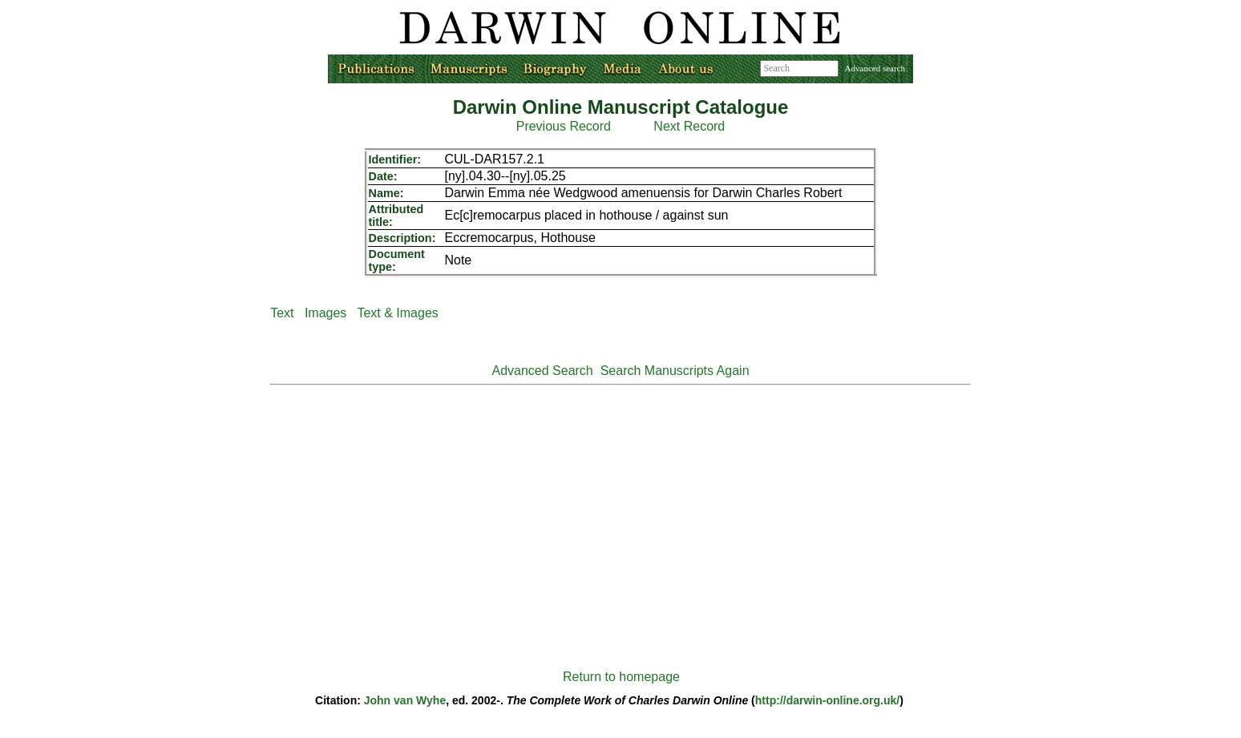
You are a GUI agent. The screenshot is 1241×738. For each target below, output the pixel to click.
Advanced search (875, 68)
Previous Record (563, 126)
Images (325, 313)
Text (281, 313)
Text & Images (397, 313)
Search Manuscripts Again (675, 370)
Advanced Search (541, 370)
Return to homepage (621, 677)
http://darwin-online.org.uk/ (827, 700)
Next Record (689, 126)
